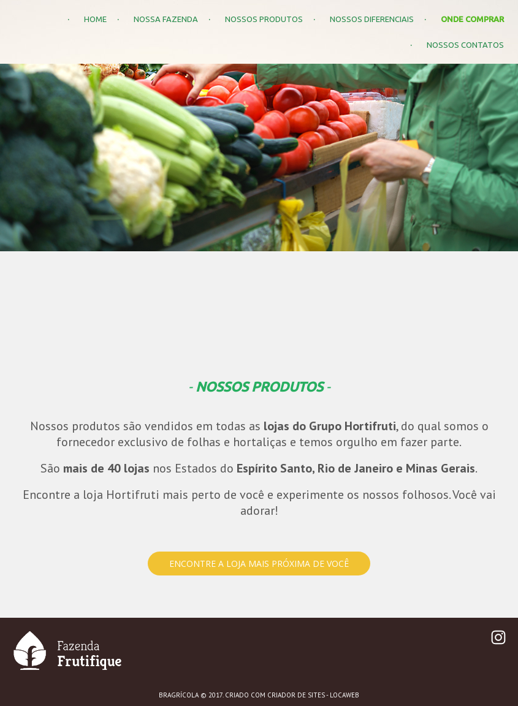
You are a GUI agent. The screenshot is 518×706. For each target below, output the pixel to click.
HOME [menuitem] (95, 19)
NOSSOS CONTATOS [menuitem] (465, 44)
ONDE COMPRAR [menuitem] (472, 19)
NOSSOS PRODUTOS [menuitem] (264, 19)
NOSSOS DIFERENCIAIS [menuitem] (372, 19)
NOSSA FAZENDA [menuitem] (166, 19)
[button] (259, 563)
